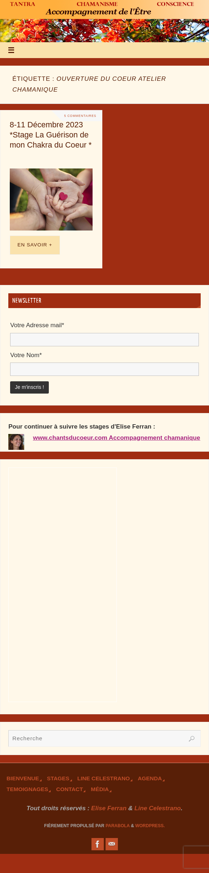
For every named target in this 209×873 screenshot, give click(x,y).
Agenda (150, 778)
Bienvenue (23, 778)
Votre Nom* (26, 355)
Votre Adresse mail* (37, 325)
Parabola (118, 825)
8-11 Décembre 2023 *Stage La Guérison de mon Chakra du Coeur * (51, 134)
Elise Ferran (109, 808)
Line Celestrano (103, 778)
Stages (58, 778)
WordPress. (150, 825)
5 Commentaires (80, 116)
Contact (69, 789)
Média (100, 789)
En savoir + (34, 244)
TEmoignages (27, 789)
